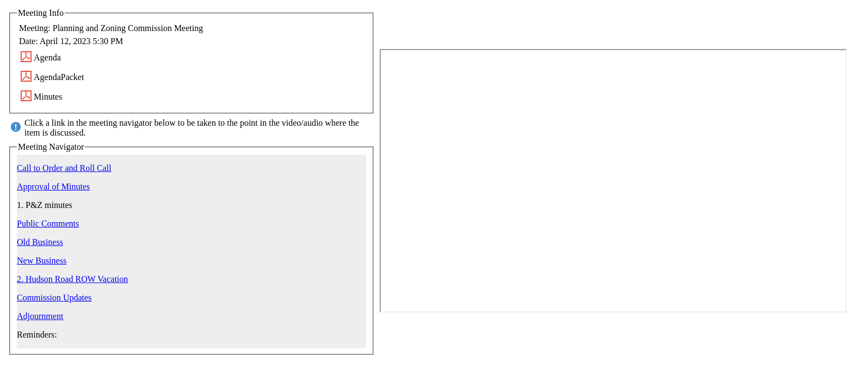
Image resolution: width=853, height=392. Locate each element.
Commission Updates (54, 297)
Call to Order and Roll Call (64, 168)
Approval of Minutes (53, 186)
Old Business (40, 242)
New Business (41, 260)
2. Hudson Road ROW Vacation (72, 279)
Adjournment (40, 316)
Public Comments (48, 223)
